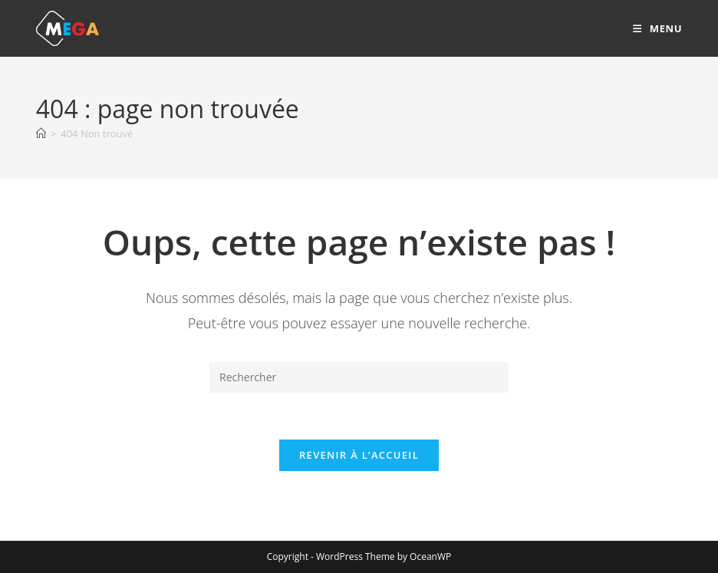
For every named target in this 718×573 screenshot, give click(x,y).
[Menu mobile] (657, 28)
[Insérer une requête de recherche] (359, 377)
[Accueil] (41, 133)
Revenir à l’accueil (359, 455)
